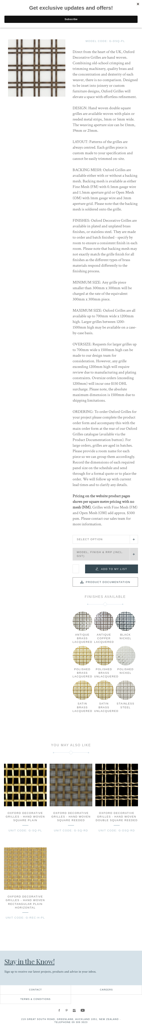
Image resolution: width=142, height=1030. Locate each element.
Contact (35, 989)
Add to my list (114, 569)
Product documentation (108, 582)
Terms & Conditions (35, 999)
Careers (106, 989)
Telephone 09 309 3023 (71, 1022)
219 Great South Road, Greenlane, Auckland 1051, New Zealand (70, 1019)
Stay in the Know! (30, 961)
